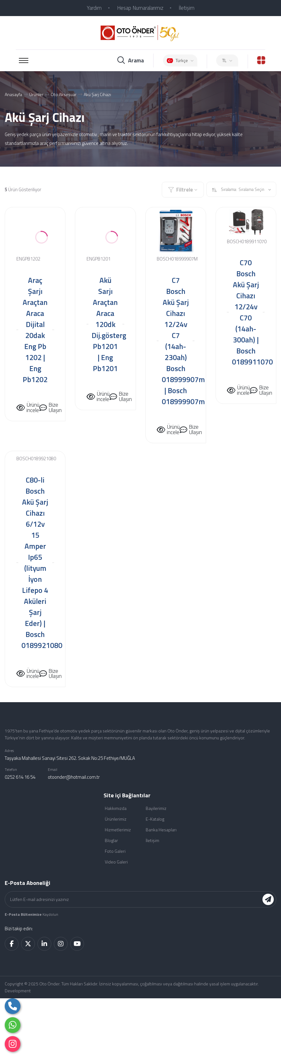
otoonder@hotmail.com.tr (74, 777)
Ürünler (36, 94)
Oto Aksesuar (63, 94)
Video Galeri (116, 861)
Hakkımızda (115, 808)
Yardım (94, 8)
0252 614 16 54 (20, 777)
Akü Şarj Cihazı (97, 94)
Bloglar (111, 840)
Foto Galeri (115, 851)
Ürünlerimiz (115, 819)
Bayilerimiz (156, 808)
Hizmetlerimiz (118, 829)
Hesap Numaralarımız (140, 8)
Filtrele (182, 190)
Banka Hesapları (161, 829)
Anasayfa (13, 94)
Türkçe (180, 60)
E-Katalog (155, 819)
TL (227, 60)
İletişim (186, 8)
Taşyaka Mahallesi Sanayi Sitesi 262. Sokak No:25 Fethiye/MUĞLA (70, 758)
